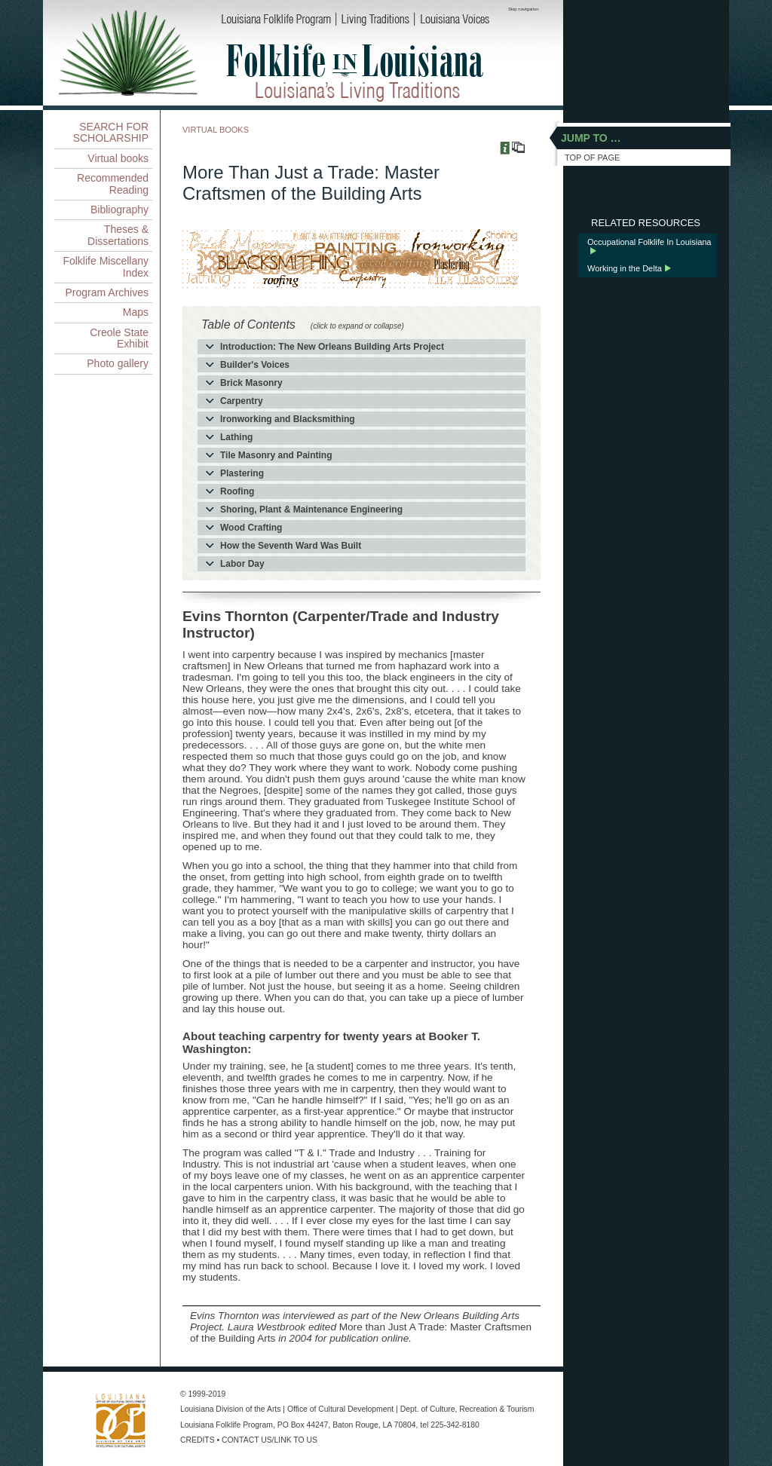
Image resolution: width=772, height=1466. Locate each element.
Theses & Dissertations (118, 234)
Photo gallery (118, 363)
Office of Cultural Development (340, 1409)
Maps (136, 312)
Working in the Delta (624, 268)
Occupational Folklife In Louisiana (649, 241)
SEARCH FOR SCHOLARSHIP (111, 132)
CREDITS (197, 1440)
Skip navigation (523, 9)
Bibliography (119, 210)
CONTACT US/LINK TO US (269, 1440)
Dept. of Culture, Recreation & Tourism (467, 1409)
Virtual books (118, 158)
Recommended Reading (113, 183)
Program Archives (107, 292)
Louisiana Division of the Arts (230, 1409)
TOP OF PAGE (592, 157)
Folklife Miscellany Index (106, 266)
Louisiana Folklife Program (226, 1425)
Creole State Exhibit (119, 338)
